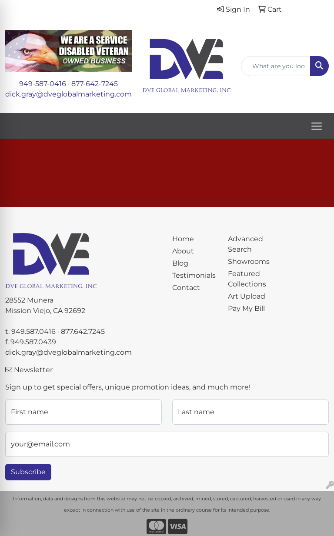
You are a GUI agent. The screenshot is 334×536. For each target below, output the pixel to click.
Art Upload (246, 296)
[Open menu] (316, 126)
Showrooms (249, 261)
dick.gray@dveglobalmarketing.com (68, 94)
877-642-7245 (94, 84)
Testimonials (194, 275)
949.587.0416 (33, 331)
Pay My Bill (246, 308)
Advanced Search (245, 244)
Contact (186, 287)
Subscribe (28, 472)
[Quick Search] (276, 66)
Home (183, 239)
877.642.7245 (83, 331)
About (183, 251)
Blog (180, 263)
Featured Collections (247, 279)
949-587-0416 (42, 84)
